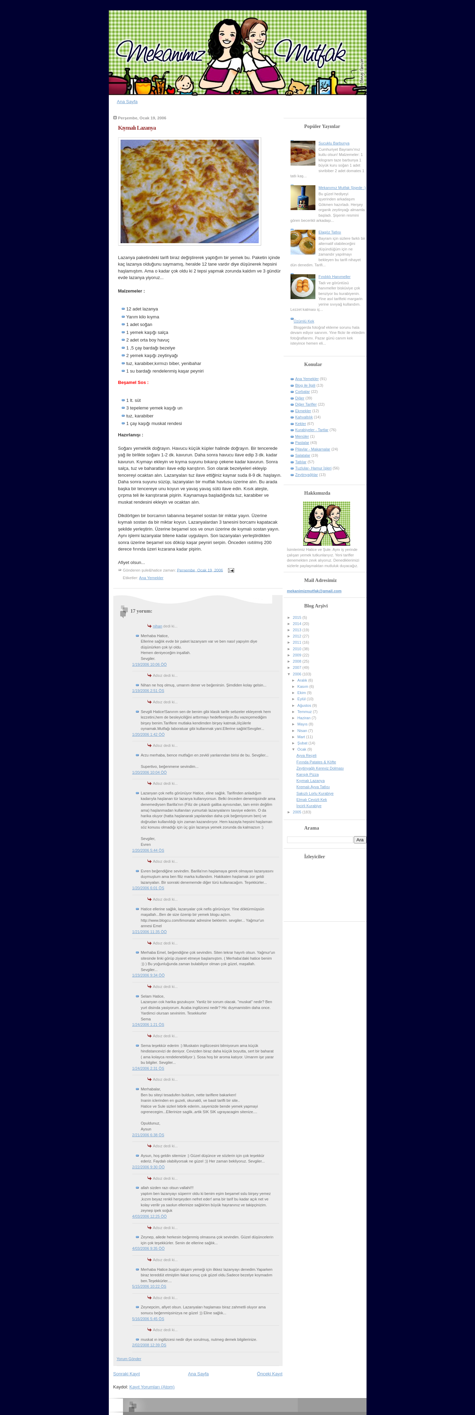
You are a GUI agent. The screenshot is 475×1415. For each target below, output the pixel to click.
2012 (298, 636)
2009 (298, 655)
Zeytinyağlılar (306, 475)
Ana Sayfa (127, 101)
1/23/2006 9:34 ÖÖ (148, 975)
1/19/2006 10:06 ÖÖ (149, 664)
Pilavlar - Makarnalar (312, 449)
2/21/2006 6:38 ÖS (148, 1135)
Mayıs (303, 724)
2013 (298, 630)
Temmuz (305, 712)
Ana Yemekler (151, 578)
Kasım (303, 686)
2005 (298, 812)
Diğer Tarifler (306, 404)
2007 (298, 667)
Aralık (302, 680)
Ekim (302, 693)
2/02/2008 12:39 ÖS (149, 1345)
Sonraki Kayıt (126, 1373)
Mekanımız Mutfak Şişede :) (342, 188)
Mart (301, 737)
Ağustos (304, 705)
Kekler (300, 424)
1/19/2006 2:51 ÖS (148, 691)
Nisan (302, 731)
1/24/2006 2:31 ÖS (148, 1068)
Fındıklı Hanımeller (335, 277)
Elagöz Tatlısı (330, 232)
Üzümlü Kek (304, 321)
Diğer (299, 398)
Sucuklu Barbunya (334, 143)
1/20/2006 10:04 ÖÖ (149, 772)
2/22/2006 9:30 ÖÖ (148, 1167)
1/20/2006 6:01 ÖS (148, 888)
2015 (298, 617)
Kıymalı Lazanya (137, 128)
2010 (298, 649)
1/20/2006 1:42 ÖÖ (148, 734)
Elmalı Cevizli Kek (311, 800)
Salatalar (303, 455)
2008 (298, 661)
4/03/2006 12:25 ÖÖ (149, 1216)
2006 (298, 674)
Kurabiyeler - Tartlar (312, 430)
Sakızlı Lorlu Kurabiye (314, 793)
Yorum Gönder (129, 1359)
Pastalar (302, 443)
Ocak (302, 749)
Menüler (302, 436)
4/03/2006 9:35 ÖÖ (148, 1248)
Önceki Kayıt (270, 1373)
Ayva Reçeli (306, 755)
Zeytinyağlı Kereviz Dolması (320, 768)
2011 (298, 642)
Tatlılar (301, 462)
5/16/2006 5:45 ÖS (148, 1319)
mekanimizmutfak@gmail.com (314, 591)
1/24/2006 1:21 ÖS (148, 1024)
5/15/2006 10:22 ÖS (149, 1286)
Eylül (302, 699)
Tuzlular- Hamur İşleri (313, 468)
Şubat (302, 743)
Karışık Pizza (307, 774)
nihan (157, 626)
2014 (298, 624)
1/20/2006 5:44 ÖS (148, 850)
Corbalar (302, 391)
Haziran (304, 718)
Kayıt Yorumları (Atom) (151, 1386)
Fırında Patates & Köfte (316, 762)
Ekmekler (303, 411)
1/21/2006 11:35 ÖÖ (149, 932)
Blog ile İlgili (305, 385)
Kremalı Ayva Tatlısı (313, 787)
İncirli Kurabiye (308, 806)
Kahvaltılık (304, 417)
